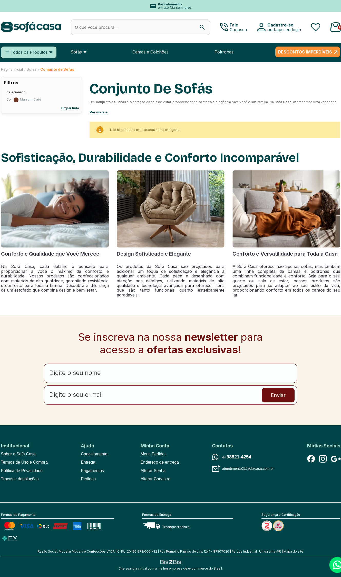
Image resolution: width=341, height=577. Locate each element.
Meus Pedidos (154, 454)
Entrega (88, 462)
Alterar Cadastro (156, 479)
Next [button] (316, 6)
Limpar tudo (70, 108)
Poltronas (224, 52)
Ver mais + (99, 112)
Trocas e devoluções (20, 479)
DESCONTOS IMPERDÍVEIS (305, 52)
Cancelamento (94, 454)
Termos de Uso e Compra (24, 462)
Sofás (76, 52)
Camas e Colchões (150, 52)
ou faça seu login (284, 29)
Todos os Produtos (29, 52)
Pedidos (88, 479)
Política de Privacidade (22, 470)
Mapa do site (293, 551)
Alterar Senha (153, 470)
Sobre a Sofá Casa (18, 454)
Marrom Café (16, 99)
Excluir (77, 99)
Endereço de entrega (160, 462)
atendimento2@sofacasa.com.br (248, 468)
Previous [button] (11, 6)
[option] (170, 6)
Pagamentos (92, 470)
